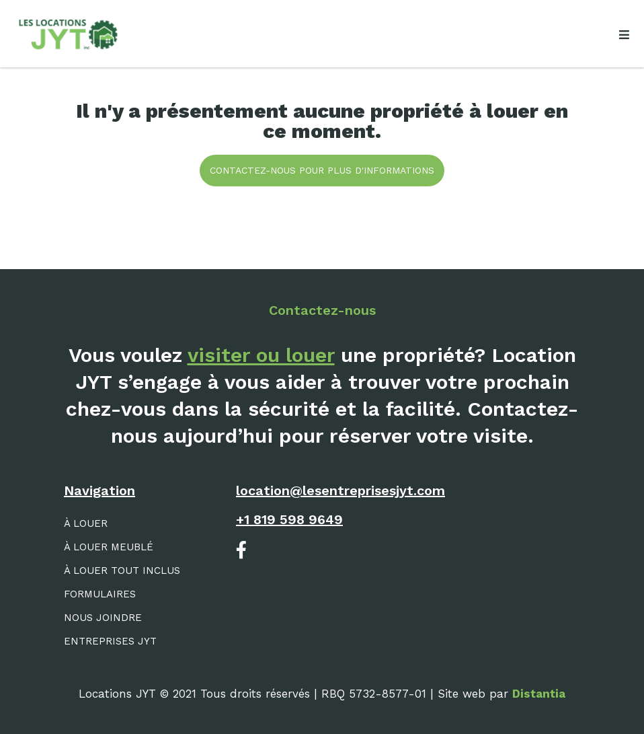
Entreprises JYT (110, 641)
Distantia (538, 693)
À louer (86, 523)
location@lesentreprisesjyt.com (340, 490)
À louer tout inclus (122, 570)
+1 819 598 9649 (289, 519)
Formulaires (100, 594)
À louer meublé (108, 547)
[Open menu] (624, 35)
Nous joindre (103, 618)
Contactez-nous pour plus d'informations (322, 170)
